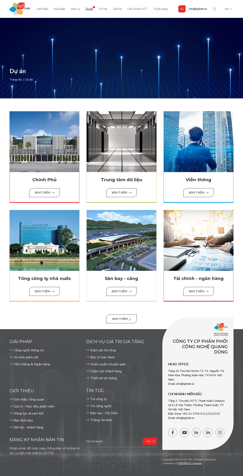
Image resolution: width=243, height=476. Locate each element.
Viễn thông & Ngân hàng (32, 364)
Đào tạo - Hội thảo (104, 413)
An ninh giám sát (26, 357)
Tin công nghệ (100, 406)
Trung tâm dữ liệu (121, 179)
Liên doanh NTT (137, 9)
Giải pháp (59, 9)
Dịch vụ (75, 9)
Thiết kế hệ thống (103, 378)
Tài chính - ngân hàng (198, 278)
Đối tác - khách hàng (28, 427)
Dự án (89, 9)
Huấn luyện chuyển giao (108, 364)
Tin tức (103, 9)
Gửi (148, 441)
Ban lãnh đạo (23, 420)
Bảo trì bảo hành (102, 357)
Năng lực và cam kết (29, 413)
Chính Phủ (44, 179)
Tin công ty (98, 399)
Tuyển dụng (160, 9)
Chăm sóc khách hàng (106, 371)
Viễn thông (198, 179)
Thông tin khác (101, 420)
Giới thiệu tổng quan (29, 399)
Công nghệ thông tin (29, 350)
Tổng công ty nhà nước (44, 278)
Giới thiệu (42, 9)
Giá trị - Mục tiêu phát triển (34, 406)
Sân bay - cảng (121, 278)
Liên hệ (117, 9)
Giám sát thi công (103, 350)
